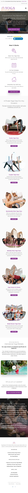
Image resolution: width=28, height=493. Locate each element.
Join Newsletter (14, 472)
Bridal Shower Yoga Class (14, 324)
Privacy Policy (18, 483)
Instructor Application (14, 476)
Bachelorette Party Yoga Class (14, 211)
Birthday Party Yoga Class (14, 250)
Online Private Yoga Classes (14, 454)
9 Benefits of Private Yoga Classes (14, 464)
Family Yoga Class (14, 138)
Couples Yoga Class (14, 174)
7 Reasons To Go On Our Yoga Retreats (14, 462)
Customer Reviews (14, 474)
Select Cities (24, 1)
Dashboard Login (24, 3)
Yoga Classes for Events (14, 287)
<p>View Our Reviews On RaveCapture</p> (14, 42)
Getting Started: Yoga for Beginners (14, 466)
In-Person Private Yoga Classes (14, 452)
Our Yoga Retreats (14, 456)
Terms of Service (11, 483)
